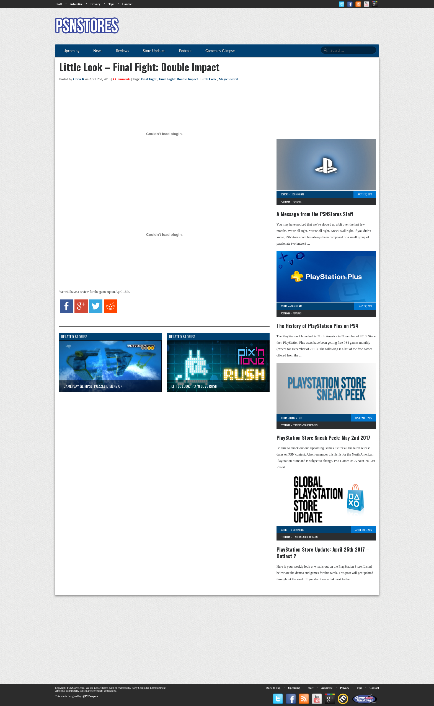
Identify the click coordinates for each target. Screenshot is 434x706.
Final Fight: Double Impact (178, 79)
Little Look (208, 79)
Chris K (78, 79)
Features (297, 201)
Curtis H (285, 530)
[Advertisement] (278, 26)
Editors (284, 194)
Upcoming (294, 687)
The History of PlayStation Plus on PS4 (317, 325)
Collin (284, 306)
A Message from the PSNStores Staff (315, 214)
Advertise (76, 4)
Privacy (95, 4)
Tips (111, 4)
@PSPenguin (90, 696)
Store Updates (310, 425)
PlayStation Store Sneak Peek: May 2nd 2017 (323, 437)
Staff (59, 4)
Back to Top (273, 687)
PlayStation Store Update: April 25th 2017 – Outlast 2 (323, 553)
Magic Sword (228, 79)
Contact (127, 4)
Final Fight (148, 79)
